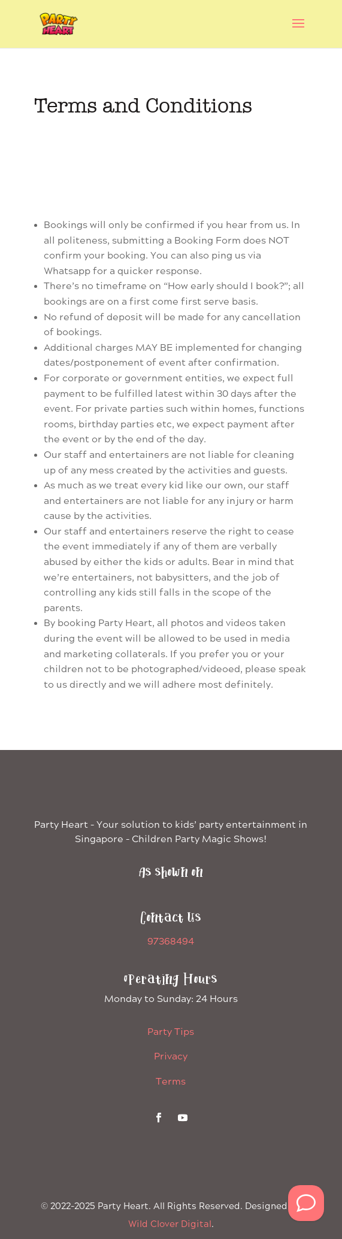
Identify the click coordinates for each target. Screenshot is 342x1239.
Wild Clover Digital (169, 1224)
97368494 (170, 942)
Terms (171, 1082)
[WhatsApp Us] (306, 1203)
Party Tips (170, 1032)
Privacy (170, 1056)
